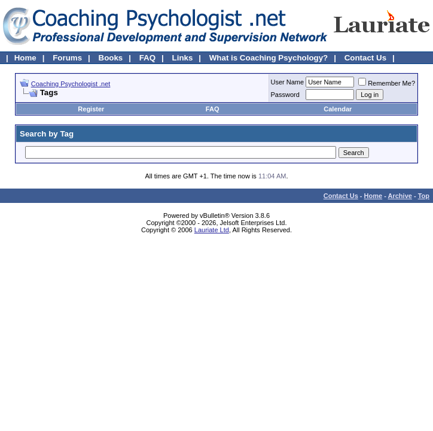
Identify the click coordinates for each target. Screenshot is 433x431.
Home (25, 57)
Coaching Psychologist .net (71, 83)
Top (423, 195)
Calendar (338, 109)
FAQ (147, 57)
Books (111, 57)
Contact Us (365, 57)
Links (182, 57)
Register (91, 109)
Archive (400, 195)
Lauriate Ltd (211, 229)
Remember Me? (386, 83)
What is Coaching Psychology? (268, 57)
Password (285, 94)
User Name (287, 82)
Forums (67, 57)
